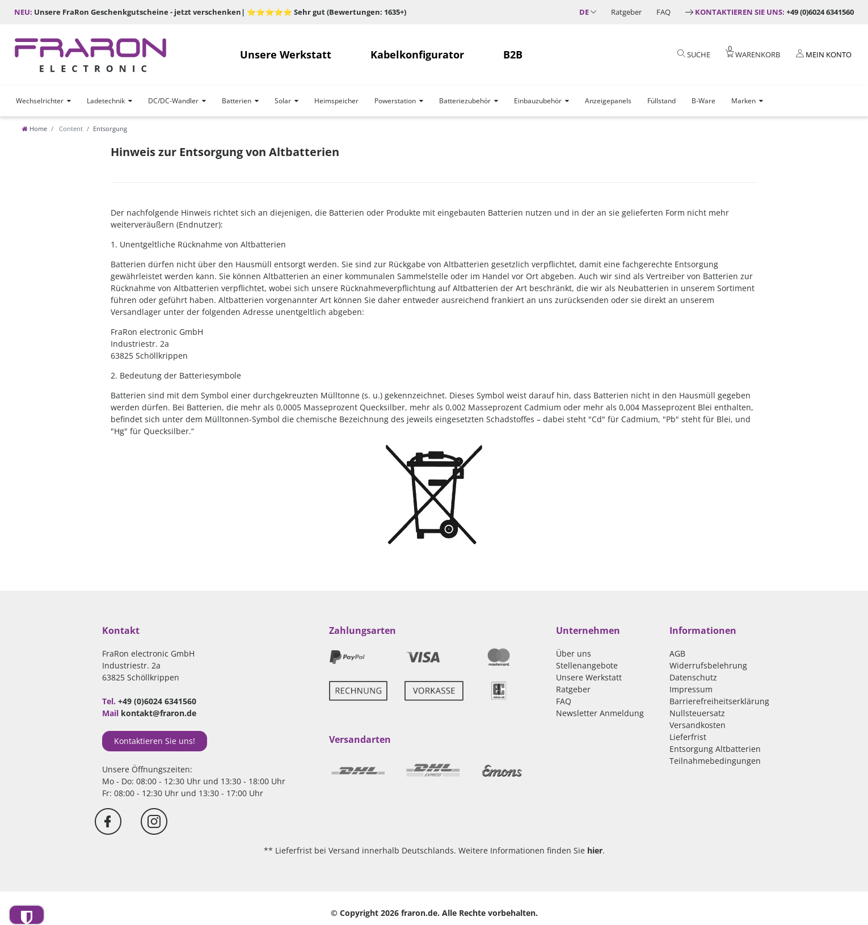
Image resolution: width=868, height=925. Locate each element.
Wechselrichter (40, 101)
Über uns (573, 653)
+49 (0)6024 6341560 (774, 12)
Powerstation (395, 101)
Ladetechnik (106, 101)
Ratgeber (626, 12)
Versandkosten (697, 725)
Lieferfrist (687, 736)
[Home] (34, 128)
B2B (513, 54)
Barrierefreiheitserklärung (719, 701)
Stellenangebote (587, 665)
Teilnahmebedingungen (715, 760)
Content (70, 128)
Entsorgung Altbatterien (715, 748)
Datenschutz (693, 677)
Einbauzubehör (538, 101)
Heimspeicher (336, 101)
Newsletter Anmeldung (600, 713)
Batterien (236, 101)
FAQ (663, 12)
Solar (283, 101)
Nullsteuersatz (697, 713)
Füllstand (661, 101)
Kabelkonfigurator (417, 54)
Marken (743, 101)
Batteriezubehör (465, 101)
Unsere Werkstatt (285, 54)
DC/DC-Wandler (173, 101)
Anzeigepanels (608, 101)
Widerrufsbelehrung (708, 665)
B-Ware (703, 101)
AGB (677, 653)
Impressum (691, 689)
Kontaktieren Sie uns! (154, 740)
